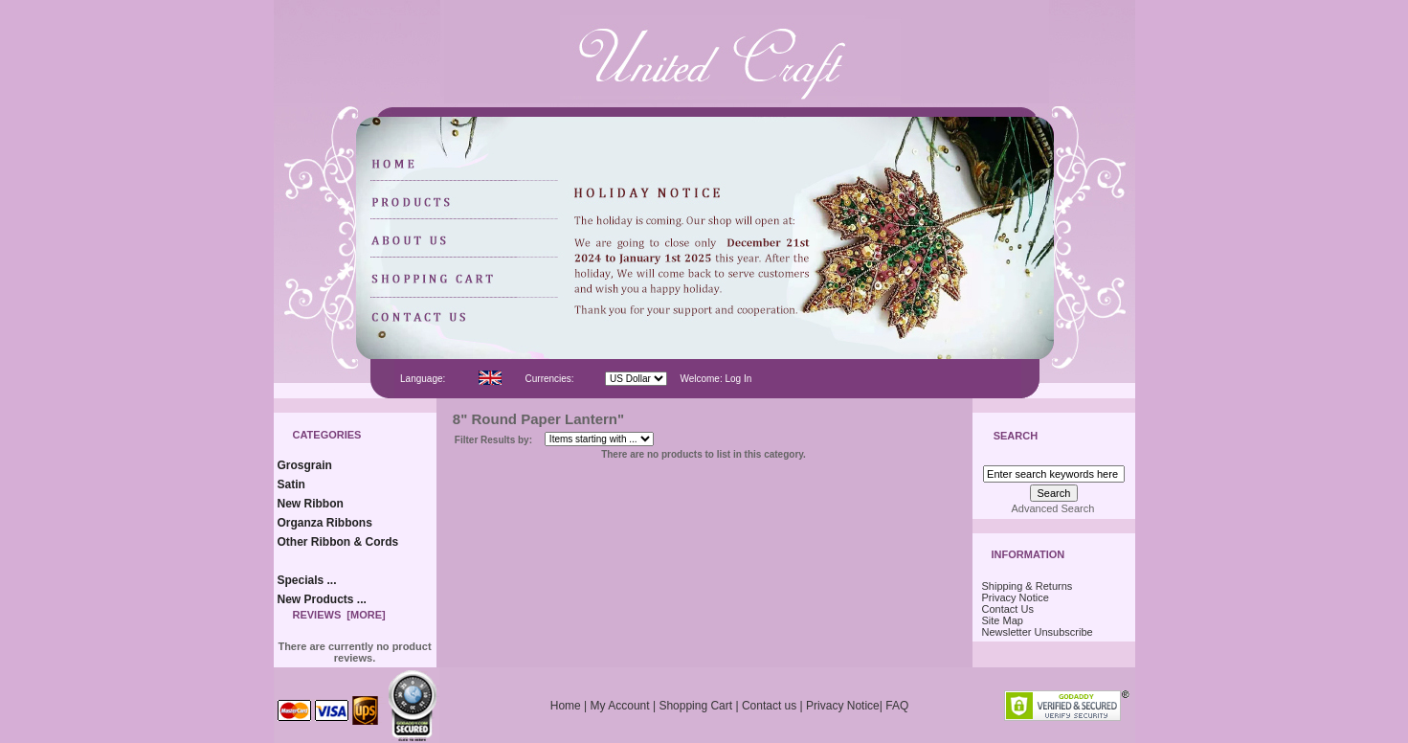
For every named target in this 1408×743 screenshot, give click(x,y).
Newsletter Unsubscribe (1037, 632)
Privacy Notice (1015, 597)
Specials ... (307, 580)
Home (565, 705)
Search (1016, 436)
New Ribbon (311, 503)
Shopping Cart (695, 705)
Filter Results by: (493, 440)
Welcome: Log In (715, 378)
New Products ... (322, 599)
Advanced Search (1053, 508)
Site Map (1002, 620)
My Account (620, 705)
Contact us (769, 705)
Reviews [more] (339, 614)
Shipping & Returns (1027, 586)
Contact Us (1008, 609)
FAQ (896, 705)
